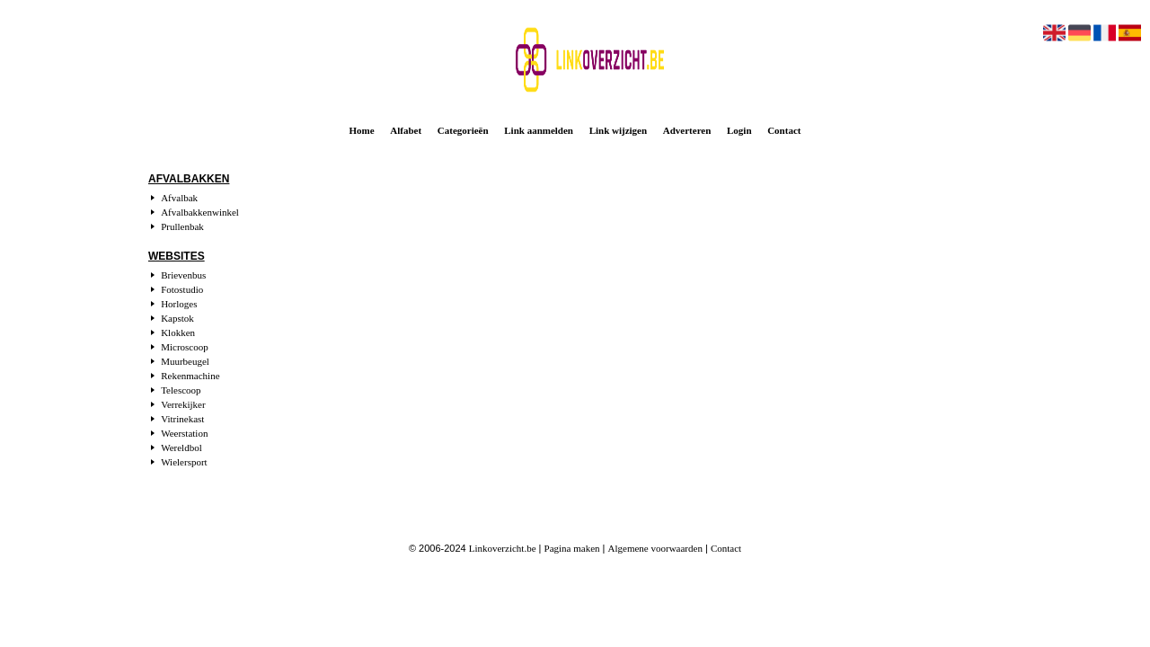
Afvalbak (179, 197)
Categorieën (463, 130)
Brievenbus (183, 275)
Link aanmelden (538, 130)
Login (739, 130)
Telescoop (180, 390)
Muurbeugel (185, 361)
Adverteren (687, 130)
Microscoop (184, 346)
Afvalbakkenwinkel (200, 212)
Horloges (179, 303)
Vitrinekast (182, 418)
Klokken (178, 332)
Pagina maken (572, 548)
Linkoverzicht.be (502, 548)
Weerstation (184, 433)
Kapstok (177, 318)
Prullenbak (182, 226)
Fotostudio (182, 289)
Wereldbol (181, 447)
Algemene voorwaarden (655, 548)
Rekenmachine (190, 375)
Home (362, 130)
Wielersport (184, 461)
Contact (784, 130)
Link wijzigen (618, 130)
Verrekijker (183, 404)
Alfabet (405, 130)
